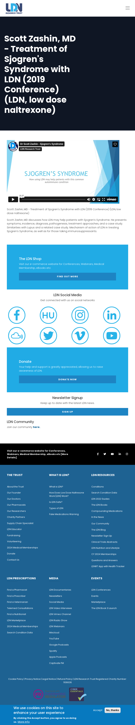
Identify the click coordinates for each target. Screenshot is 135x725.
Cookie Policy (15, 678)
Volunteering (14, 541)
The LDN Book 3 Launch (104, 608)
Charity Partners (16, 517)
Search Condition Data (104, 492)
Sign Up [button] (67, 411)
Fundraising (13, 535)
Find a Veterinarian (17, 601)
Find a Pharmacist (17, 589)
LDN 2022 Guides (100, 498)
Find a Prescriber (16, 595)
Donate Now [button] (67, 379)
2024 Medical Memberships (22, 547)
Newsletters (55, 595)
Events (94, 595)
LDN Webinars (57, 626)
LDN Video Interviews (60, 608)
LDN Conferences (101, 589)
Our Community (100, 523)
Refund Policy (64, 678)
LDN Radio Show (58, 620)
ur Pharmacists (17, 504)
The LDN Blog (98, 529)
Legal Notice (49, 678)
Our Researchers (16, 511)
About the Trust (15, 486)
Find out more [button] (67, 276)
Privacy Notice (33, 678)
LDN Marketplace (16, 620)
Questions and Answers (104, 560)
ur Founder (15, 492)
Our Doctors (14, 498)
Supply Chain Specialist (20, 523)
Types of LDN (56, 508)
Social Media (56, 601)
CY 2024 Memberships (103, 554)
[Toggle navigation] (127, 8)
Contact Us (13, 559)
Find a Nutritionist (16, 614)
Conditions (97, 486)
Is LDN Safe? (55, 502)
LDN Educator (14, 529)
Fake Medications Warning (64, 514)
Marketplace (98, 601)
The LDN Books (99, 504)
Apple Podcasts (58, 656)
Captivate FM (56, 663)
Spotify (53, 650)
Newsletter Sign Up (101, 535)
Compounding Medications (107, 511)
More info (24, 722)
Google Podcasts (59, 644)
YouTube (54, 638)
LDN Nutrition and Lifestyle (105, 547)
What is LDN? (56, 486)
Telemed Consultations (20, 608)
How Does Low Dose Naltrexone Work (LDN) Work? (66, 494)
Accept (97, 710)
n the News (98, 517)
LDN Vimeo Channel (60, 614)
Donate (11, 553)
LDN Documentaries (60, 589)
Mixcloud (54, 632)
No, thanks (112, 710)
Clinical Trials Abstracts (104, 541)
